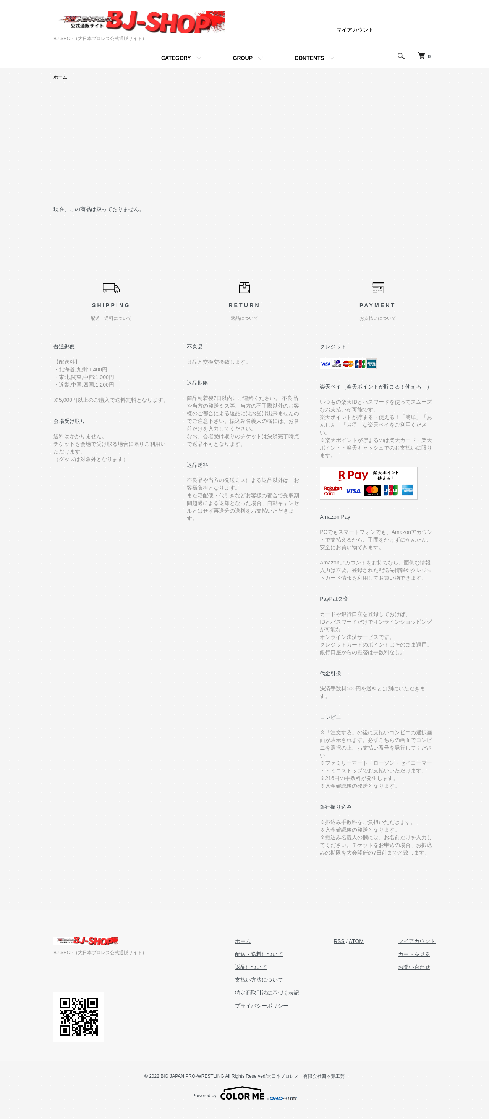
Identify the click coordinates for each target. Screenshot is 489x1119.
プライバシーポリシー (261, 1006)
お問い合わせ (414, 967)
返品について (251, 967)
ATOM (356, 941)
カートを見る (414, 954)
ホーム (60, 77)
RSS (339, 941)
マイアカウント (355, 30)
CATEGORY (176, 58)
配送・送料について (259, 954)
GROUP (243, 58)
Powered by (244, 1093)
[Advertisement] (244, 147)
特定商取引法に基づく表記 (267, 993)
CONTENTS (309, 58)
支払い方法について (259, 980)
